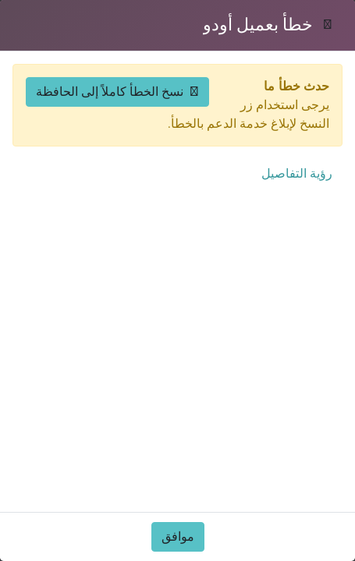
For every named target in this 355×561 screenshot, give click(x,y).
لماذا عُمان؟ (305, 370)
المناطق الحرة (128, 545)
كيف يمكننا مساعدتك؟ (279, 545)
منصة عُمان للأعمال (113, 513)
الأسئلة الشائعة (298, 432)
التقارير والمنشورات (284, 401)
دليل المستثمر (129, 227)
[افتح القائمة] (59, 50)
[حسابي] (90, 50)
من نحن (316, 513)
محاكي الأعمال (127, 258)
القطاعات (311, 258)
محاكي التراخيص (122, 289)
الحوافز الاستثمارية (121, 370)
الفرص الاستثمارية (289, 227)
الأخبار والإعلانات (126, 401)
